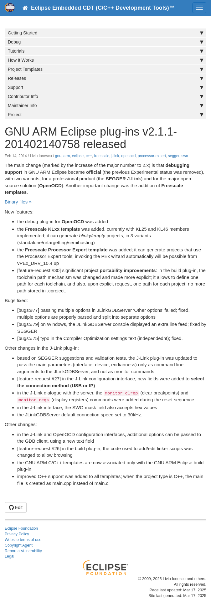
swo (184, 156)
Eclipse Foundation (21, 528)
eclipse (78, 156)
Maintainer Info (105, 105)
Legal (9, 556)
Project (105, 114)
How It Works (105, 60)
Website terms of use (23, 540)
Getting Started (105, 33)
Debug (105, 42)
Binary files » (18, 201)
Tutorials (105, 51)
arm (67, 156)
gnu (58, 156)
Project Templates (105, 69)
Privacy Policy (17, 534)
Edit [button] (16, 507)
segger (173, 156)
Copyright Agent (19, 545)
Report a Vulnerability (23, 551)
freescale (102, 156)
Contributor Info (105, 96)
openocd (128, 156)
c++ (89, 156)
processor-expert (152, 156)
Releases (105, 78)
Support (105, 87)
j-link (115, 156)
